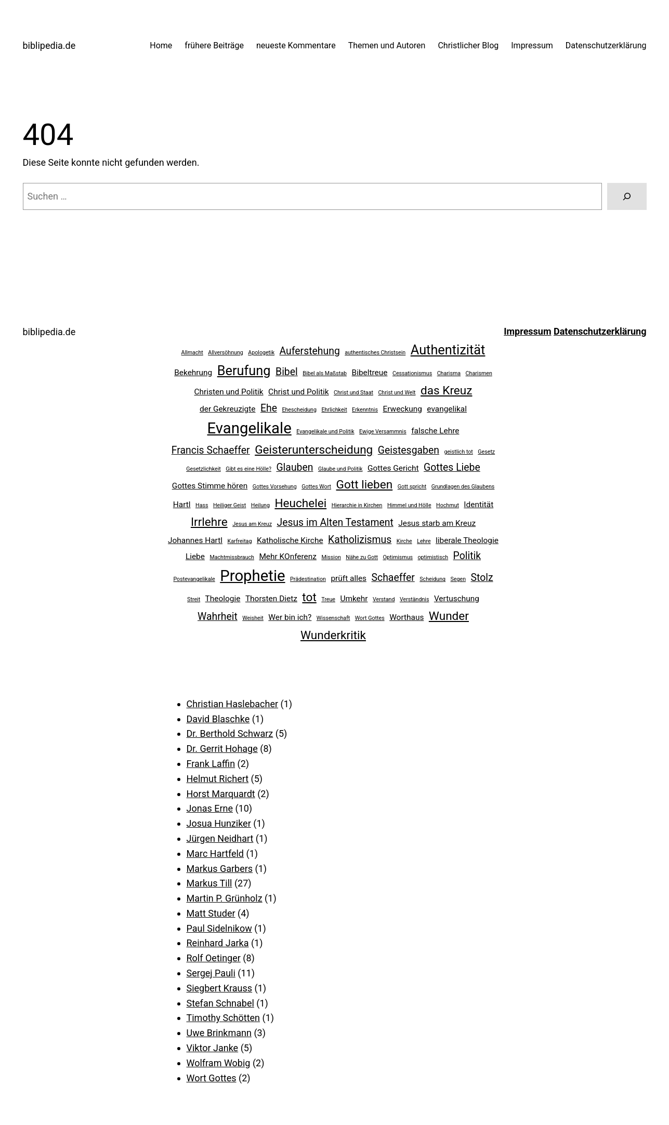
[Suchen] (627, 196)
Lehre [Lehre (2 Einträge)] (423, 541)
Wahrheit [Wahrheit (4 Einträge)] (218, 617)
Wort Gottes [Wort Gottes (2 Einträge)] (370, 618)
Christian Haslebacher (233, 703)
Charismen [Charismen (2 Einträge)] (479, 373)
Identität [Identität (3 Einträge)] (478, 504)
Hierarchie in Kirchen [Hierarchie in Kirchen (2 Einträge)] (357, 505)
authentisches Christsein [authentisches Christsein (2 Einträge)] (375, 352)
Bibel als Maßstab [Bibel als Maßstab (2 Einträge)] (325, 373)
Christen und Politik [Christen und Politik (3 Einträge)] (229, 391)
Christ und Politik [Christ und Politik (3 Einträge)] (298, 391)
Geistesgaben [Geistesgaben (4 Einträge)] (408, 450)
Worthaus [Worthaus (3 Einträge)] (406, 617)
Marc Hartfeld (215, 853)
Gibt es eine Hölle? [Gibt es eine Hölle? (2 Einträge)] (248, 469)
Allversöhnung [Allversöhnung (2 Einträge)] (225, 352)
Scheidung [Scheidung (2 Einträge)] (432, 579)
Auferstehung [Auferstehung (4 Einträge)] (310, 351)
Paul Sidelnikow (219, 928)
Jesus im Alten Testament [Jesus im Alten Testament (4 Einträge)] (335, 522)
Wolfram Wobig (219, 1062)
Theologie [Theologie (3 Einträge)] (223, 598)
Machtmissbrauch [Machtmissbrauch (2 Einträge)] (231, 557)
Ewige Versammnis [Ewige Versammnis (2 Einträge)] (382, 431)
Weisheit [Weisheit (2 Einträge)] (253, 618)
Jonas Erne (210, 808)
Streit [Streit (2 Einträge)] (193, 599)
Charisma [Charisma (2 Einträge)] (449, 373)
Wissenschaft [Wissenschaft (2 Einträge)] (333, 618)
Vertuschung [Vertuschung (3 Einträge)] (456, 598)
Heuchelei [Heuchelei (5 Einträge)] (300, 503)
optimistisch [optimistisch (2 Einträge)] (433, 557)
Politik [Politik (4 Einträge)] (467, 556)
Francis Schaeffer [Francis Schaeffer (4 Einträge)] (211, 450)
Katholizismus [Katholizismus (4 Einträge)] (359, 540)
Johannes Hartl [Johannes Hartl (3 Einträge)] (195, 540)
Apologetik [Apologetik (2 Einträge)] (261, 352)
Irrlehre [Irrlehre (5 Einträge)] (209, 522)
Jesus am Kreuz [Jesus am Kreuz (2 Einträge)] (252, 524)
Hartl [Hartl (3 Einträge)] (182, 504)
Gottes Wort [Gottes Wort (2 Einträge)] (316, 486)
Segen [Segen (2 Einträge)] (458, 579)
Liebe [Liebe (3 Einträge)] (195, 556)
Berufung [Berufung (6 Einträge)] (244, 370)
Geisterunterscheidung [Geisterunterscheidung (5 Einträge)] (314, 450)
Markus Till (209, 883)
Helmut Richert (218, 778)
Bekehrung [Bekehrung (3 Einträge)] (193, 372)
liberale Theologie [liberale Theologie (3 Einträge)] (467, 540)
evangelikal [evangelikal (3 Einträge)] (447, 409)
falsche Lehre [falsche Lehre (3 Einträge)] (435, 430)
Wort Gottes (212, 1078)
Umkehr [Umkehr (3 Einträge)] (354, 598)
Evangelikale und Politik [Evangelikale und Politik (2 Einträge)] (325, 431)
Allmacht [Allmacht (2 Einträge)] (192, 352)
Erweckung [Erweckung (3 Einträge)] (402, 409)
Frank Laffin (211, 763)
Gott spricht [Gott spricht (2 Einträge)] (412, 486)
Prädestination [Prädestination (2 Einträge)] (308, 579)
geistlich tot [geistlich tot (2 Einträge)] (458, 451)
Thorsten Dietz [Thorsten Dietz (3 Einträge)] (271, 598)
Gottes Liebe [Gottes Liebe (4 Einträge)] (452, 467)
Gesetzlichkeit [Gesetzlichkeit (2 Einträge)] (203, 469)
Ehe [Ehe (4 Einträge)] (268, 408)
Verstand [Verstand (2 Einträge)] (384, 599)
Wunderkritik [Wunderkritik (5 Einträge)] (333, 635)
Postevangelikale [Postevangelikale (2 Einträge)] (194, 579)
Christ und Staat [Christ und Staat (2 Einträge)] (353, 392)
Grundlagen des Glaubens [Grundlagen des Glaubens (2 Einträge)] (463, 486)
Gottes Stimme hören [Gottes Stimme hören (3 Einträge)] (209, 486)
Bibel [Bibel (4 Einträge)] (287, 372)
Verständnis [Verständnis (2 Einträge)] (414, 599)
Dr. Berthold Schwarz (230, 733)
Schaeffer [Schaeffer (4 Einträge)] (393, 578)
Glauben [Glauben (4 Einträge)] (294, 467)
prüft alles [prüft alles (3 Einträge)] (348, 578)
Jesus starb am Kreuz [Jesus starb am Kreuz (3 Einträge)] (437, 523)
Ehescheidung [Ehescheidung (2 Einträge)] (299, 409)
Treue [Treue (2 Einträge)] (328, 599)
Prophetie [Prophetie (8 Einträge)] (252, 576)
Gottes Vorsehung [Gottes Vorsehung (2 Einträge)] (275, 486)
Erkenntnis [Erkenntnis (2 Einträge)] (365, 409)
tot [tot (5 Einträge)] (309, 597)
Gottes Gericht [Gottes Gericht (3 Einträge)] (393, 468)
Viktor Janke (213, 1047)
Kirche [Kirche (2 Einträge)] (404, 541)
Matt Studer (211, 913)
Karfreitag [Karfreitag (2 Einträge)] (240, 541)
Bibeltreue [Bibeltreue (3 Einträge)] (370, 372)
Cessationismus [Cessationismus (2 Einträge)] (412, 373)
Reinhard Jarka (218, 942)
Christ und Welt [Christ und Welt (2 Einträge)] (396, 392)
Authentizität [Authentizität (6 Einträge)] (448, 350)
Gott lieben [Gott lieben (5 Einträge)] (364, 485)
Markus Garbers (220, 868)
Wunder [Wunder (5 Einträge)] (449, 616)
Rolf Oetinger (214, 957)
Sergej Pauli (211, 973)
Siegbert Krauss (220, 988)
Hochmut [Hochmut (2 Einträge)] (447, 505)
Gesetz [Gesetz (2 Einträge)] (486, 451)
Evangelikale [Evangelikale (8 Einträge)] (249, 428)
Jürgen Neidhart (220, 838)
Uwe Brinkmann (219, 1032)
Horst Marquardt (221, 793)
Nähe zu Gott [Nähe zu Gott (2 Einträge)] (362, 557)
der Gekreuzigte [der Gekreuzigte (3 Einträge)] (227, 409)
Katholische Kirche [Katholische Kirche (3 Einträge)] (290, 540)
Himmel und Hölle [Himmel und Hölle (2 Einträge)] (409, 505)
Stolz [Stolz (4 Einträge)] (482, 578)
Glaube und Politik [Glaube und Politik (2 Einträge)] (340, 469)
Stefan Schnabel (220, 1003)
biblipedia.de (49, 45)
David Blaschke (218, 718)
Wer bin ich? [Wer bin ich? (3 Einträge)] (289, 617)
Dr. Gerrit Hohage (222, 748)
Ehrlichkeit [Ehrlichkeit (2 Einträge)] (334, 409)
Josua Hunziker (219, 823)
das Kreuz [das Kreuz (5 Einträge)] (447, 390)
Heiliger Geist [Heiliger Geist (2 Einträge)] (229, 505)
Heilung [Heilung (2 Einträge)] (260, 505)
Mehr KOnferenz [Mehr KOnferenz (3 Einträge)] (288, 556)
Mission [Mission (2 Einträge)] (330, 557)
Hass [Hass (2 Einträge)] (201, 505)
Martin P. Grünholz (225, 898)
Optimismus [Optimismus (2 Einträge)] (398, 557)
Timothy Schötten (223, 1017)
